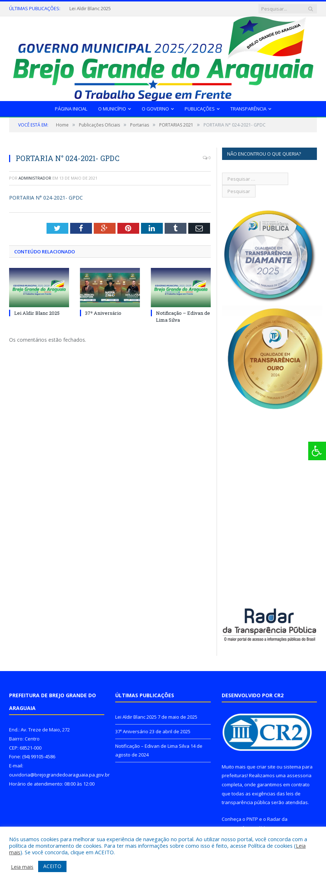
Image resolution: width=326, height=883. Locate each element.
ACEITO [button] (52, 866)
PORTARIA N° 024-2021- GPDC (46, 197)
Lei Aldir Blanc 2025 (90, 8)
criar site (266, 766)
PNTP (252, 819)
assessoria (299, 775)
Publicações (200, 108)
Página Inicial (71, 108)
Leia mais (22, 866)
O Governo (155, 108)
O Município (112, 108)
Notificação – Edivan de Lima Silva (152, 746)
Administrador (35, 178)
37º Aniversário (103, 313)
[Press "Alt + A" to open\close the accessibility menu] (317, 451)
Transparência (248, 108)
